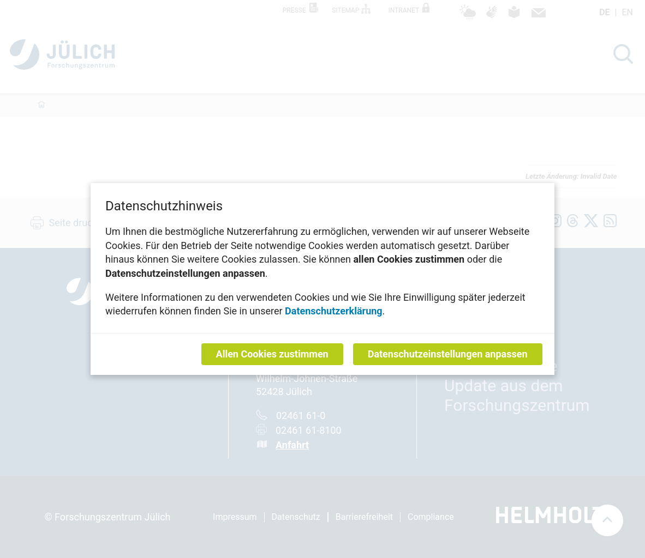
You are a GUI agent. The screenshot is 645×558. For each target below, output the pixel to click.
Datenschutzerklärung (334, 311)
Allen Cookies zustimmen (272, 354)
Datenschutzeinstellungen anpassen (448, 354)
